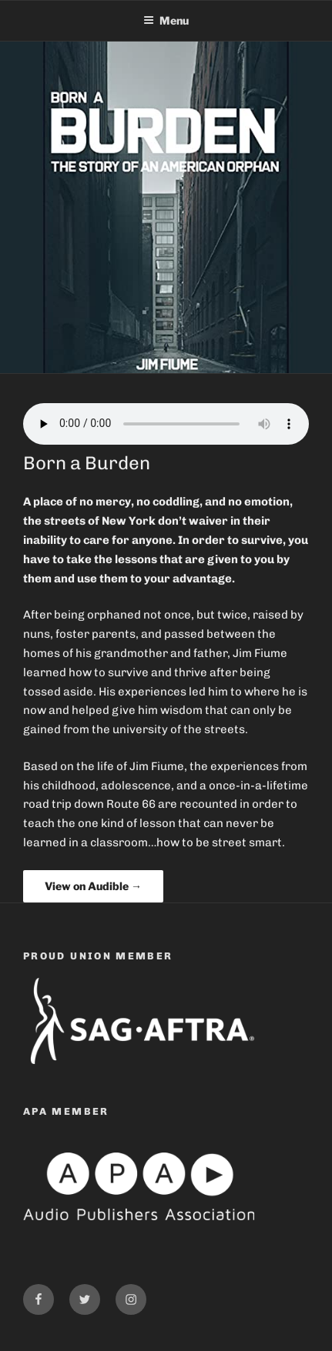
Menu (166, 20)
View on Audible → (93, 885)
